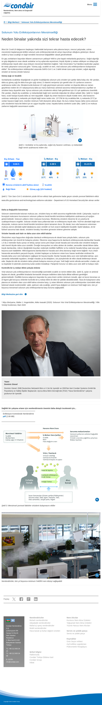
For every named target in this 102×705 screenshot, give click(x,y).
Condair (19, 5)
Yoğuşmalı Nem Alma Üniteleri (79, 623)
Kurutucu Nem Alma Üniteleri (78, 620)
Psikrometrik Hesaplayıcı (77, 647)
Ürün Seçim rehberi (75, 641)
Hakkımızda (34, 655)
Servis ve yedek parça (76, 633)
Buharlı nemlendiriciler (39, 620)
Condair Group (36, 660)
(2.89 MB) (8, 416)
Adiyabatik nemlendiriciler (40, 623)
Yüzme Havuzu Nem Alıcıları (78, 626)
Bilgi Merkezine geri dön (14, 294)
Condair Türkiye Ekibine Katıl (41, 657)
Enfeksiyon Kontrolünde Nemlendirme (18, 414)
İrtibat (32, 663)
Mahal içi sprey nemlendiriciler (42, 626)
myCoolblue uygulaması (76, 644)
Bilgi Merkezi (13, 22)
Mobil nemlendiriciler (38, 628)
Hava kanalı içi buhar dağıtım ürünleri (45, 631)
